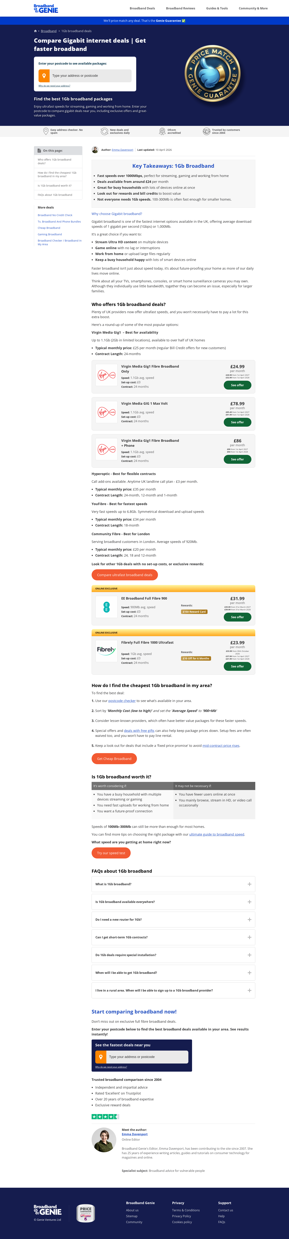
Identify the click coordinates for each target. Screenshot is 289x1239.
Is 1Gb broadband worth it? (55, 185)
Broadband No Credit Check (55, 215)
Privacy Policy (181, 1216)
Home (35, 31)
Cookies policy (182, 1222)
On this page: (53, 151)
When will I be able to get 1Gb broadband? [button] (126, 973)
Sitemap (131, 1216)
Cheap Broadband (49, 228)
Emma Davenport (122, 150)
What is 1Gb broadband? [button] (113, 884)
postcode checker (122, 700)
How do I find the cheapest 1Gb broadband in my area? (57, 174)
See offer (237, 385)
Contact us (225, 1210)
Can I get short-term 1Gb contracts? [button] (121, 937)
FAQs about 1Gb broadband (55, 195)
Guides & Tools (217, 8)
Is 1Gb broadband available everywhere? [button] (125, 902)
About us (132, 1210)
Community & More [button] (253, 8)
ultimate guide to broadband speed (216, 834)
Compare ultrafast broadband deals (124, 575)
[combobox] (85, 75)
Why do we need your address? (54, 85)
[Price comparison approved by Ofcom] (85, 1213)
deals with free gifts (139, 730)
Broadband (49, 31)
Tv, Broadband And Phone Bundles (59, 221)
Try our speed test (111, 853)
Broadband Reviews (180, 8)
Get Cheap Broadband (114, 758)
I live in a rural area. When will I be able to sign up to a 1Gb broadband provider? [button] (154, 990)
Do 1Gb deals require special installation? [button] (125, 955)
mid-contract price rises (221, 745)
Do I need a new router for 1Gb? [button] (118, 920)
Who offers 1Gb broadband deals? (54, 161)
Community (134, 1222)
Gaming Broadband (50, 234)
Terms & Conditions (186, 1210)
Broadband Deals (142, 8)
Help (221, 1216)
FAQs (221, 1222)
